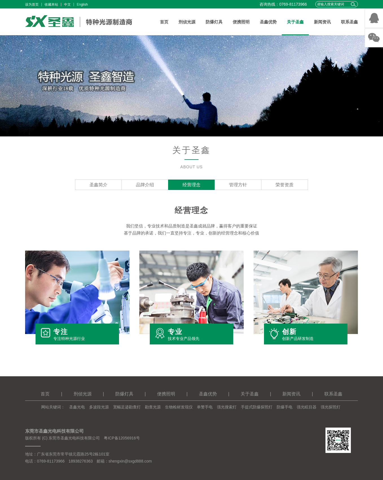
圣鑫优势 (268, 21)
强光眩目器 (306, 407)
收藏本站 (51, 4)
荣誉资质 (285, 184)
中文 (67, 4)
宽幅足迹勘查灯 (127, 407)
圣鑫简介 (98, 184)
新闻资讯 (322, 21)
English (82, 4)
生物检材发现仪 (179, 407)
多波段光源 (99, 407)
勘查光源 (153, 407)
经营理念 (191, 184)
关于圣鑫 (295, 21)
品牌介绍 (145, 184)
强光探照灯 (330, 407)
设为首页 (32, 4)
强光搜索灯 (227, 407)
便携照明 (241, 21)
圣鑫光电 (77, 407)
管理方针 (238, 184)
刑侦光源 (187, 21)
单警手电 (205, 407)
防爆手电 (284, 407)
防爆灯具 (214, 21)
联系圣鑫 (349, 21)
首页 (164, 21)
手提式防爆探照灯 (256, 407)
